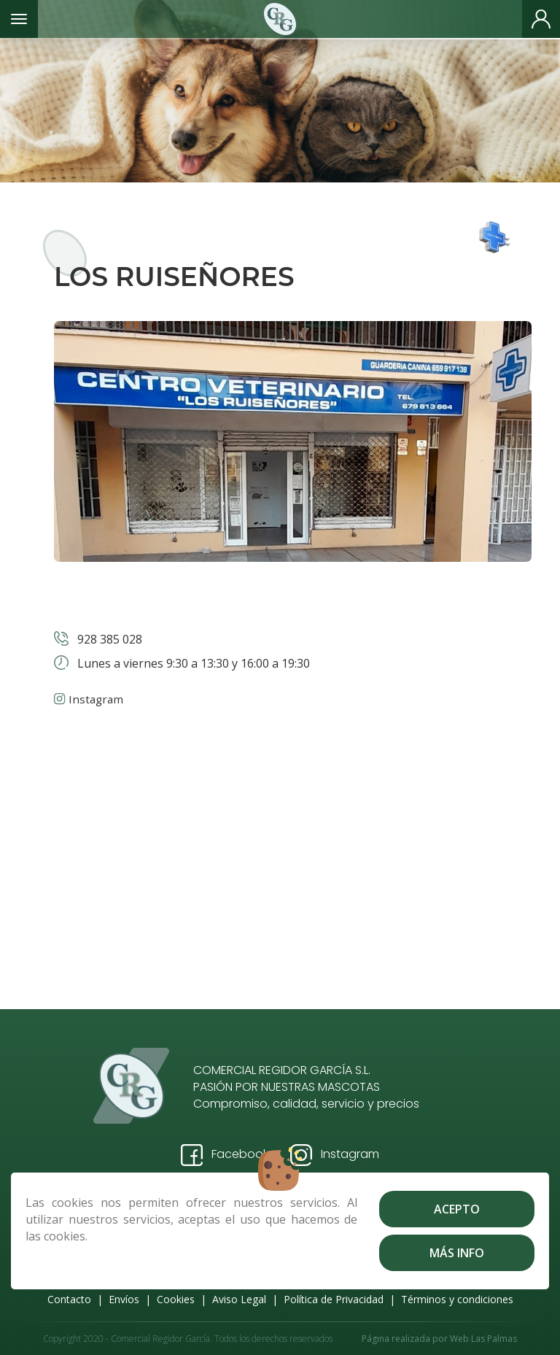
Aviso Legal (239, 1299)
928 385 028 (108, 639)
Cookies (176, 1299)
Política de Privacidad (334, 1299)
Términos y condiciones (457, 1299)
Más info (456, 1253)
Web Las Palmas (483, 1338)
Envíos (124, 1299)
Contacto (69, 1299)
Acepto (457, 1209)
